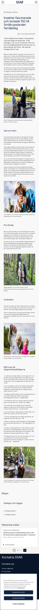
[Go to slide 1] (18, 550)
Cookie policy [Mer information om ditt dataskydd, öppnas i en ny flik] (21, 588)
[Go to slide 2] (19, 550)
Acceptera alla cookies (18, 592)
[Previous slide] (14, 550)
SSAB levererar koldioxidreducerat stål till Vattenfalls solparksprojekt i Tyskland (19, 534)
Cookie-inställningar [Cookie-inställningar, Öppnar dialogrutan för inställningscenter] (19, 604)
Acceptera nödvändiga (19, 598)
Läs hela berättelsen (9, 544)
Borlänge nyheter (10, 511)
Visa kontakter (6, 571)
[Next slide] (24, 550)
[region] (18, 592)
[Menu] (36, 2)
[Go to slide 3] (21, 550)
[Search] (2, 2)
